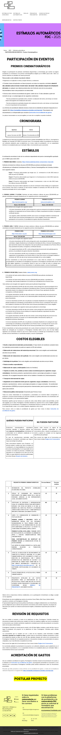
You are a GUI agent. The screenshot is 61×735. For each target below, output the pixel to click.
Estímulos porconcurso (7, 14)
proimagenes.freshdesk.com (51, 710)
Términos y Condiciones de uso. (30, 729)
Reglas (26, 13)
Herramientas (6, 20)
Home (5, 50)
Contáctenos (17, 20)
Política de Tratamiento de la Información (20, 731)
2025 (10, 50)
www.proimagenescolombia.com (31, 733)
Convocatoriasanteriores (44, 14)
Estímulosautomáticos (17, 14)
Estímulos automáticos (19, 50)
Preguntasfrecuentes (34, 14)
